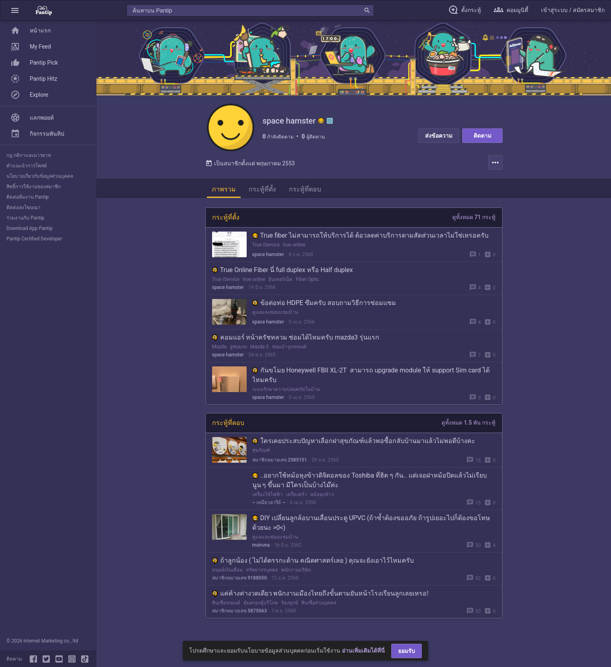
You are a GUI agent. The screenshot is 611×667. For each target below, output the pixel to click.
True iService (266, 245)
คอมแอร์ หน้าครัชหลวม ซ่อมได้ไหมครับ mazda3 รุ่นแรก (295, 338)
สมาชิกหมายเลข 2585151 (279, 460)
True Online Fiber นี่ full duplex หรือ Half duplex (282, 270)
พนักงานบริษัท (296, 570)
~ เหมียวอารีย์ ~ (269, 503)
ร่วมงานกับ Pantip (25, 218)
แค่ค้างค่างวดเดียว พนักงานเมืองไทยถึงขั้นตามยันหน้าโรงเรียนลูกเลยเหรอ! (320, 594)
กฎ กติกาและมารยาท (28, 155)
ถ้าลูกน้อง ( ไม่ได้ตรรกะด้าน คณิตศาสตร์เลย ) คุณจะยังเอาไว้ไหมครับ (313, 561)
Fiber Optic (307, 280)
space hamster (268, 255)
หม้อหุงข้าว (322, 495)
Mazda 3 (259, 347)
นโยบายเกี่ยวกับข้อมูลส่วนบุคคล (39, 176)
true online (294, 245)
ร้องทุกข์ (289, 603)
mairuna (261, 545)
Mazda (219, 347)
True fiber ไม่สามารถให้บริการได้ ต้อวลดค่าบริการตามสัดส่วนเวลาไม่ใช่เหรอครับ (370, 236)
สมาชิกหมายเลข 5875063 (239, 611)
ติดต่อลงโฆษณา (23, 207)
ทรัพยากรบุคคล (262, 570)
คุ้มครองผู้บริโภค (260, 603)
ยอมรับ (406, 651)
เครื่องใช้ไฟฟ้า (267, 495)
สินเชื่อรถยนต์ (226, 603)
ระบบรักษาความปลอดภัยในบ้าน (286, 389)
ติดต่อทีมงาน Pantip (27, 197)
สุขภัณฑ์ (261, 450)
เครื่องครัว (296, 495)
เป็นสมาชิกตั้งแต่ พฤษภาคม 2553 (250, 164)
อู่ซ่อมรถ (238, 347)
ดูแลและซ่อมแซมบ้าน (275, 312)
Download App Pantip (29, 228)
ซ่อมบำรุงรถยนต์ (289, 347)
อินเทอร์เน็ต (280, 280)
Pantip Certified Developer (34, 239)
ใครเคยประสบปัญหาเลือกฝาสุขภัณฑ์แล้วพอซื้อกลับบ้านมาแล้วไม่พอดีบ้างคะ (363, 441)
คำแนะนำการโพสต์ (26, 166)
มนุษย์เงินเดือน (227, 570)
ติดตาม (482, 135)
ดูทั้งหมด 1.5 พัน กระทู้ (468, 423)
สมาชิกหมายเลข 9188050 (239, 578)
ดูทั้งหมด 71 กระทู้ (474, 217)
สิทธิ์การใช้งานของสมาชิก (33, 186)
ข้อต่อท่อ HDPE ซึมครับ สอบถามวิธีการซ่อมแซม (324, 303)
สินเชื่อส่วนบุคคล (318, 603)
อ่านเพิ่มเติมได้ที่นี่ (363, 650)
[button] (14, 10)
